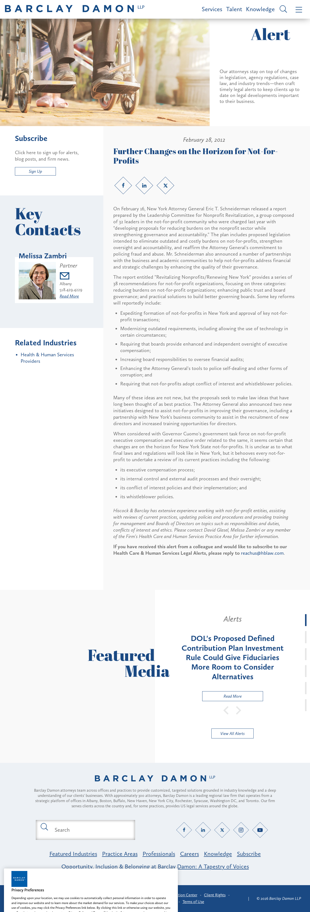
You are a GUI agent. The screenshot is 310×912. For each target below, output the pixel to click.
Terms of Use (193, 901)
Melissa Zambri (43, 256)
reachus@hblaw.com (262, 553)
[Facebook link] (123, 185)
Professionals (159, 853)
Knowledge (260, 9)
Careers (189, 853)
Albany (66, 283)
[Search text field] (91, 829)
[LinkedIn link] (144, 185)
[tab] (306, 620)
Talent (234, 9)
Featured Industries (73, 853)
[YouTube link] (260, 829)
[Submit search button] (44, 826)
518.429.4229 (71, 289)
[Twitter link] (165, 185)
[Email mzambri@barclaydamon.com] (71, 276)
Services (212, 9)
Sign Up (35, 171)
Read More (69, 296)
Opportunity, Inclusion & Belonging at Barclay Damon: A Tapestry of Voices (155, 866)
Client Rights (215, 895)
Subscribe (249, 853)
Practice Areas (120, 853)
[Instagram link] (241, 829)
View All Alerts (232, 733)
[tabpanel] (232, 657)
